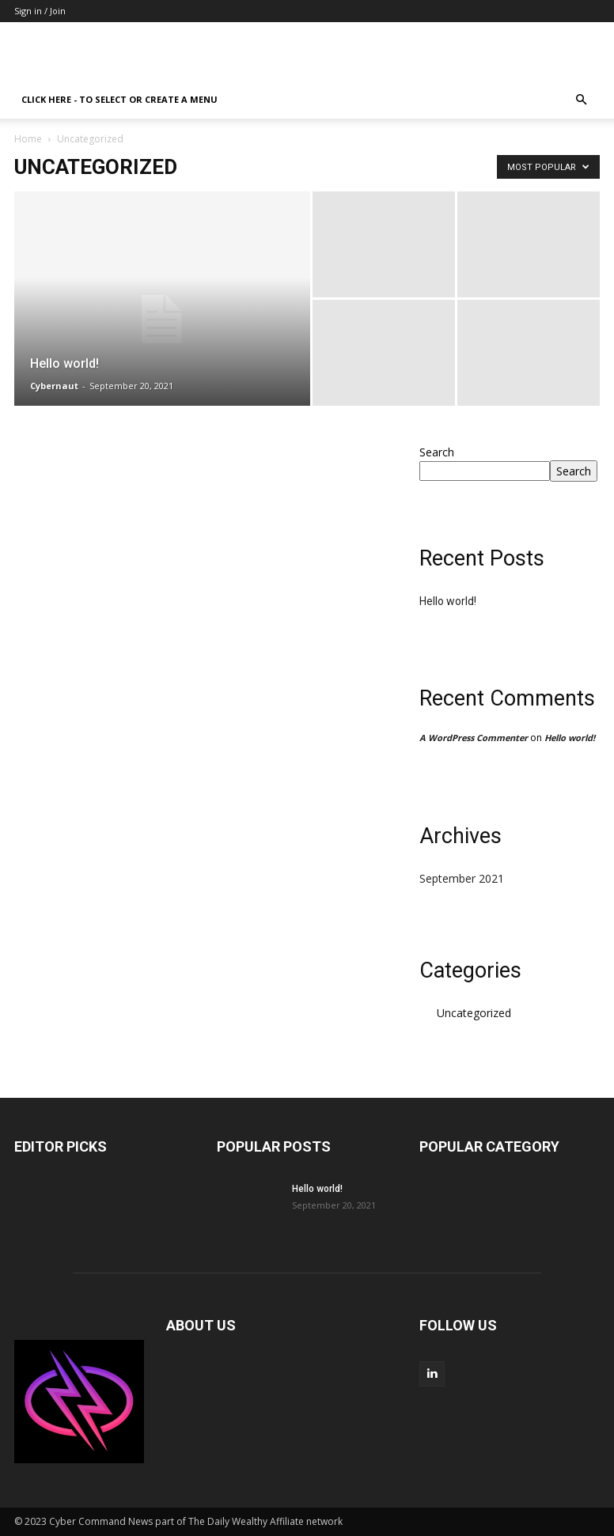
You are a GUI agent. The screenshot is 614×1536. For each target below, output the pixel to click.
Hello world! (447, 601)
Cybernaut (54, 386)
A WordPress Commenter (473, 737)
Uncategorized (474, 1012)
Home (28, 139)
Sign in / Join (40, 11)
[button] (581, 100)
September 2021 (461, 878)
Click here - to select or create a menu (119, 99)
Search (436, 452)
